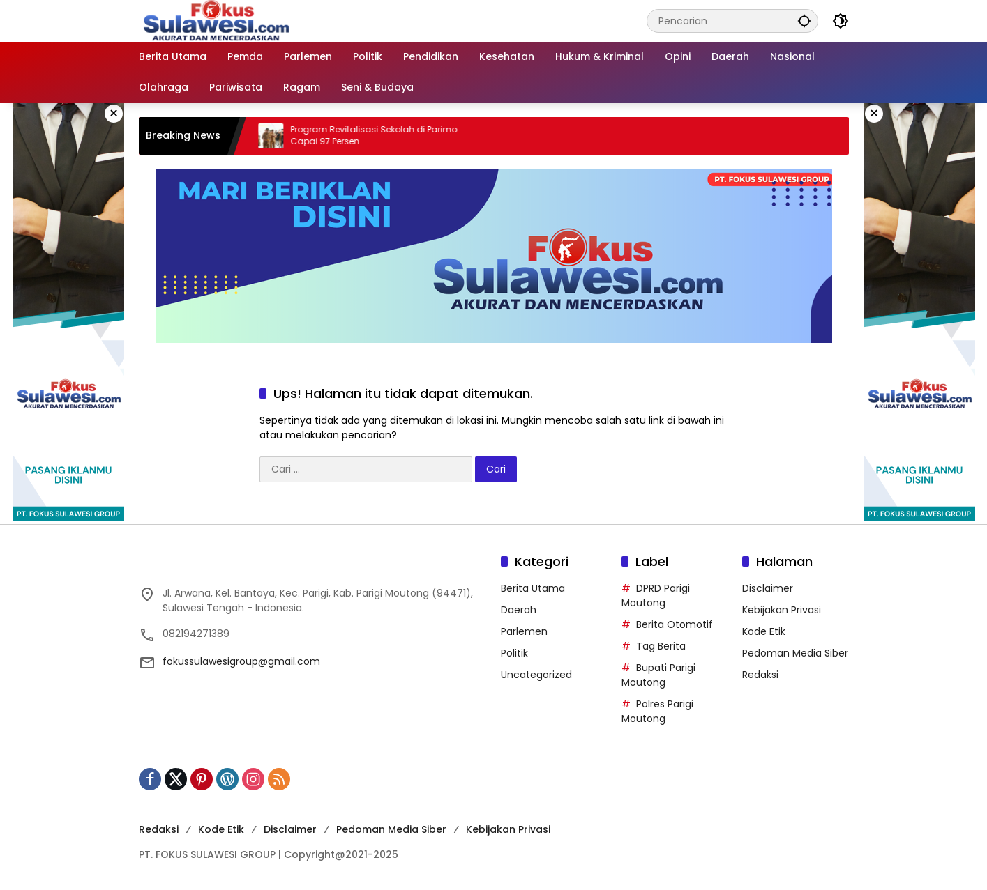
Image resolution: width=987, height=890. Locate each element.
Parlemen (524, 631)
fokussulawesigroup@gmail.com (241, 661)
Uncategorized (536, 675)
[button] (804, 20)
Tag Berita (661, 646)
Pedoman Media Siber (795, 653)
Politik (514, 653)
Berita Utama (533, 588)
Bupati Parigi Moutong (658, 675)
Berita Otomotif (674, 624)
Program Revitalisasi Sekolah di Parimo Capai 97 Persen (382, 135)
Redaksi (760, 675)
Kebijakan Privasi (781, 610)
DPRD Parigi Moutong (655, 595)
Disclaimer (767, 588)
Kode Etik (763, 631)
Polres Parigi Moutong (657, 711)
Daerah (518, 610)
